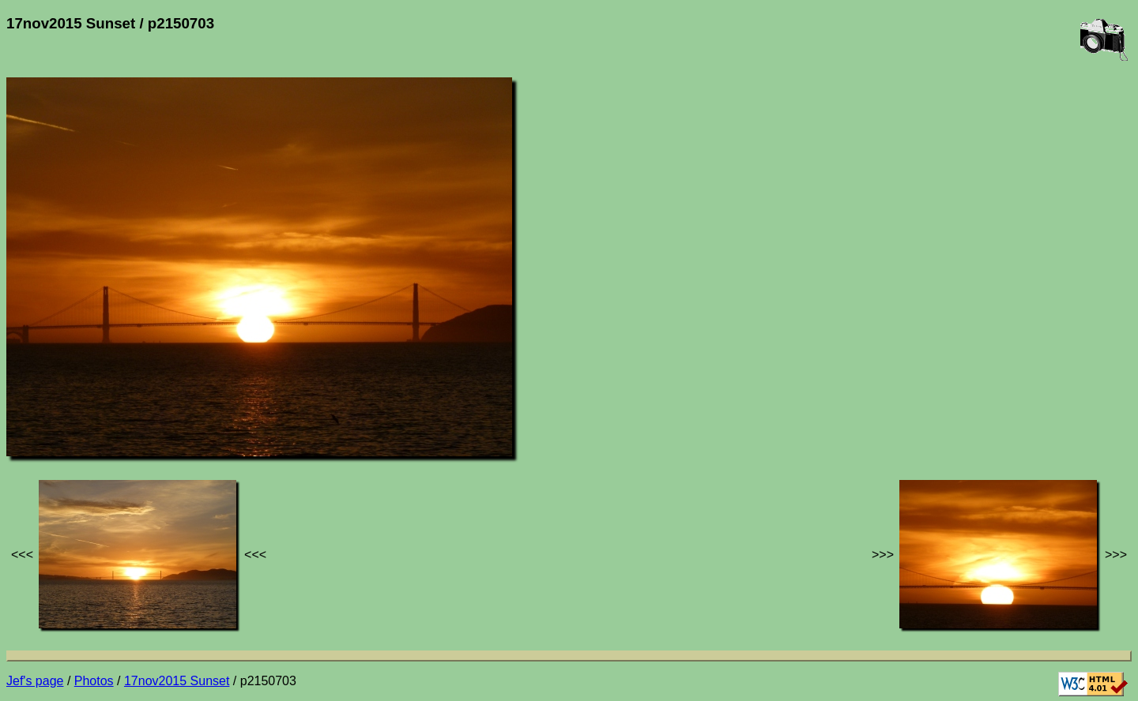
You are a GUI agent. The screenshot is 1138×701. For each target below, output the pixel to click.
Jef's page (34, 681)
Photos (94, 681)
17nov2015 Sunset (176, 681)
